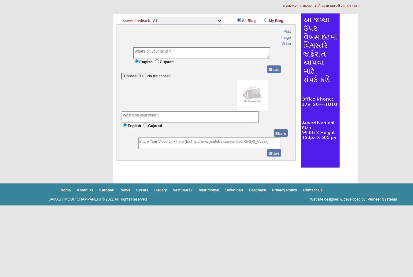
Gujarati (166, 62)
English (145, 62)
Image (286, 37)
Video (286, 44)
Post (287, 31)
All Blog (249, 21)
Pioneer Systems (382, 199)
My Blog (276, 21)
